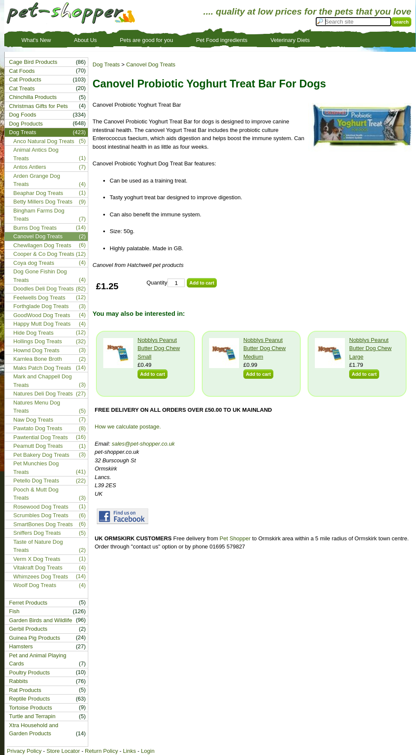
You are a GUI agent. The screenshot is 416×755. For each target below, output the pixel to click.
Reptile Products (29, 698)
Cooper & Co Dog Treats (43, 254)
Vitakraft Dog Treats (38, 567)
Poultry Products (29, 672)
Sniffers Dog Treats (37, 533)
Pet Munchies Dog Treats (36, 467)
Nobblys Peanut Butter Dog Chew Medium (264, 348)
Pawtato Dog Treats (37, 428)
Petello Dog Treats (36, 480)
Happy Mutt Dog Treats (42, 324)
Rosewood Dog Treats (41, 506)
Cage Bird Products (33, 62)
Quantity (157, 282)
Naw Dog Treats (33, 419)
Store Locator (63, 751)
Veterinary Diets (290, 40)
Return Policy (101, 751)
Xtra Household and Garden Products (33, 729)
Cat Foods (22, 71)
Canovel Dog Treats (150, 64)
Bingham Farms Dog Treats (38, 214)
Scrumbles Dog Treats (41, 515)
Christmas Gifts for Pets (38, 106)
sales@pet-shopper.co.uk (143, 443)
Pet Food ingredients (222, 40)
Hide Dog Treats (33, 333)
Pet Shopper (235, 538)
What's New (36, 40)
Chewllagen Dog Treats (42, 245)
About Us (85, 40)
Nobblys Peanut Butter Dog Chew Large (370, 348)
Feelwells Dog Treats (39, 297)
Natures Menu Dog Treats (36, 406)
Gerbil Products (28, 629)
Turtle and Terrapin (32, 716)
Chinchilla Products (33, 97)
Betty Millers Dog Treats (42, 201)
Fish (14, 611)
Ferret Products (28, 602)
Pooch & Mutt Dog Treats (36, 493)
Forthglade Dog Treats (41, 306)
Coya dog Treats (33, 263)
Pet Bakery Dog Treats (41, 455)
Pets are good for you (146, 40)
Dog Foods (22, 114)
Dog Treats (106, 64)
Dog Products (26, 123)
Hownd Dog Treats (36, 350)
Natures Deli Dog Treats (43, 393)
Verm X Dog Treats (36, 559)
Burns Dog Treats (35, 228)
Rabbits (18, 681)
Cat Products (25, 79)
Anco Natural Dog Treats (43, 141)
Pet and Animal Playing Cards (37, 659)
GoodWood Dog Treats (41, 315)
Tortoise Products (30, 707)
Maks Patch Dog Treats (42, 368)
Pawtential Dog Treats (40, 437)
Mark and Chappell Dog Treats (42, 380)
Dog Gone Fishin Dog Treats (40, 275)
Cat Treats (22, 88)
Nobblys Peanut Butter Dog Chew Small (159, 348)
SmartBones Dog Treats (43, 524)
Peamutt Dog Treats (38, 446)
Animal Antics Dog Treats (36, 154)
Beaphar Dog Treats (38, 193)
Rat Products (25, 690)
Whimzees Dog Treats (40, 576)
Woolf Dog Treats (34, 585)
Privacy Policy (24, 751)
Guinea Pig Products (34, 638)
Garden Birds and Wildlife (40, 620)
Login (148, 751)
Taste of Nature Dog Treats (38, 546)
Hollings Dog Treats (37, 341)
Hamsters (21, 646)
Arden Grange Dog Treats (36, 180)
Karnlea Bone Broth (37, 359)
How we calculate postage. (128, 426)
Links (129, 751)
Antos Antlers (29, 167)
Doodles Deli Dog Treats (43, 288)
